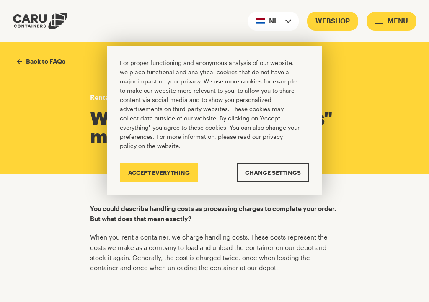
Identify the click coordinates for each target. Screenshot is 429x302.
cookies (215, 127)
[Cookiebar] (214, 120)
